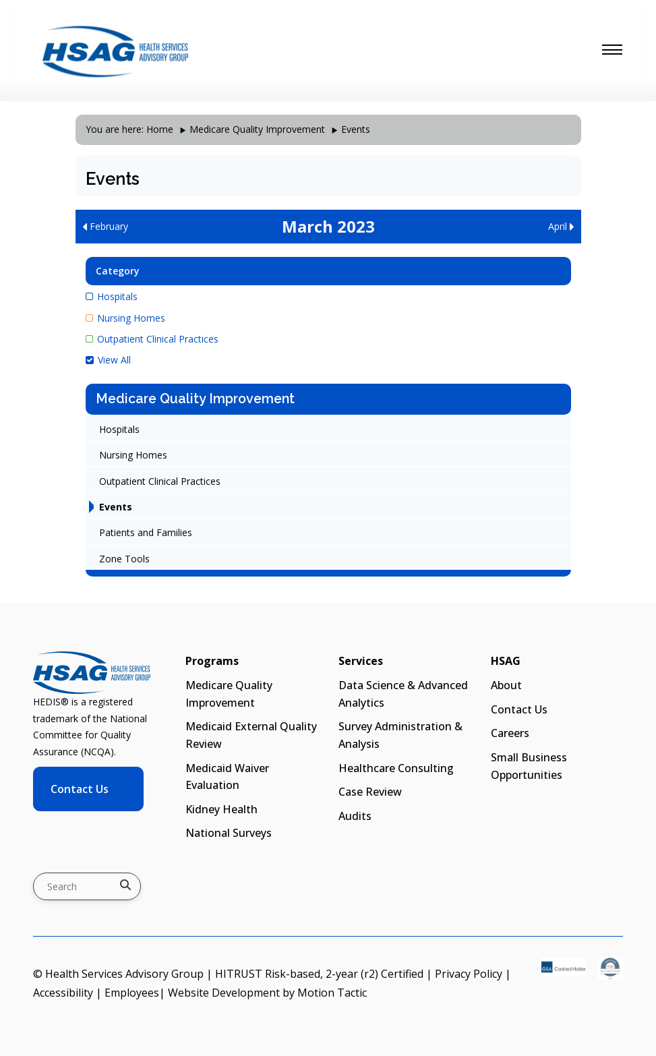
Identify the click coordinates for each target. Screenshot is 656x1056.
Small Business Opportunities (529, 766)
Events (115, 506)
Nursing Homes (125, 318)
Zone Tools (124, 558)
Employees (132, 992)
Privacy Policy (468, 973)
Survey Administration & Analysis (400, 735)
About (506, 685)
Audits (354, 816)
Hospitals (112, 296)
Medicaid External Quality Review (251, 735)
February (105, 226)
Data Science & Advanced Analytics (403, 694)
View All (108, 359)
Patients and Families (145, 532)
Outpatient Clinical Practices (152, 338)
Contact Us (80, 789)
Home (159, 129)
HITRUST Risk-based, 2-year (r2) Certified (319, 973)
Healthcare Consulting (396, 768)
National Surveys (228, 832)
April (561, 226)
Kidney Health (221, 809)
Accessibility (63, 992)
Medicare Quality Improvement (257, 129)
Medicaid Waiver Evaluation (227, 777)
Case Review (370, 791)
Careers (510, 733)
